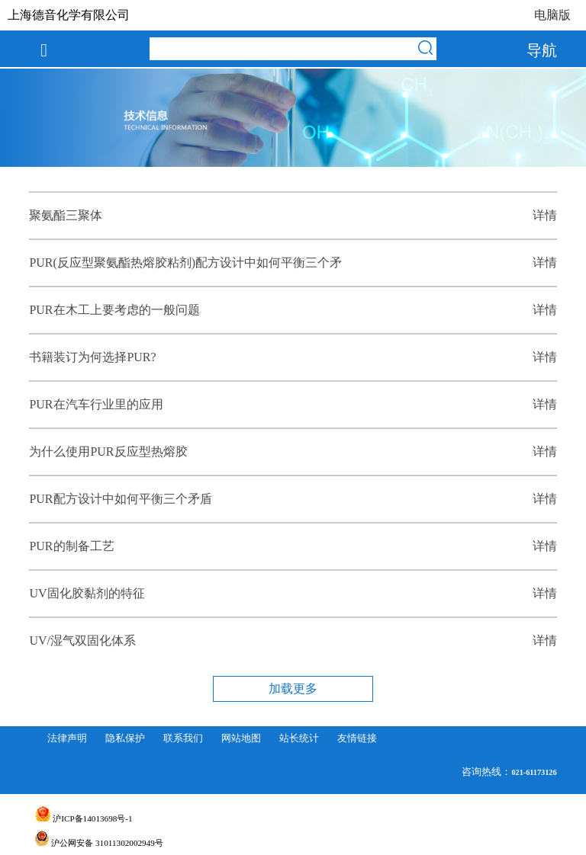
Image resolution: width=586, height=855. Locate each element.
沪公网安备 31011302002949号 (99, 842)
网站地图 (241, 738)
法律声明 (67, 738)
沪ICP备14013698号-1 (83, 818)
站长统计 (299, 738)
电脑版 (552, 14)
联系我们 (183, 738)
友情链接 (357, 738)
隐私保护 (125, 738)
